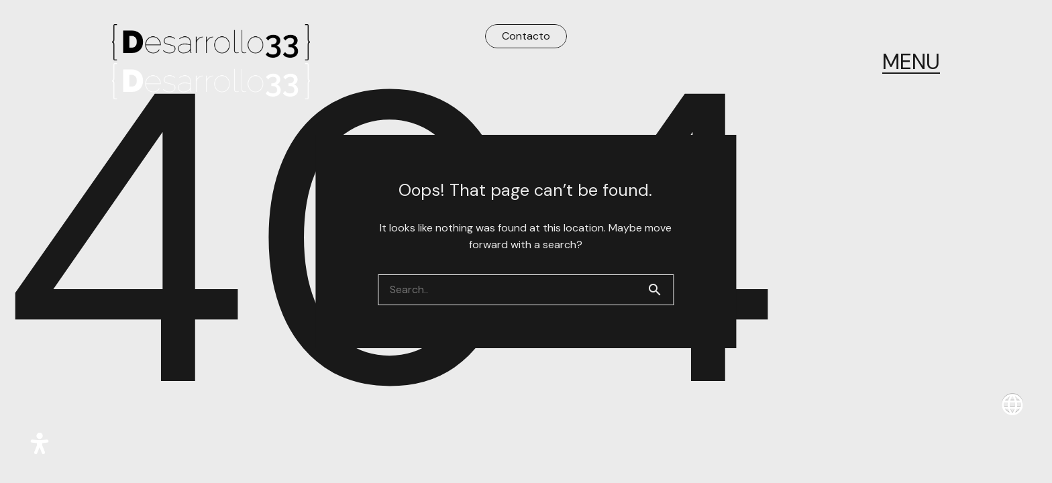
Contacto (526, 36)
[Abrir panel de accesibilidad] (39, 443)
